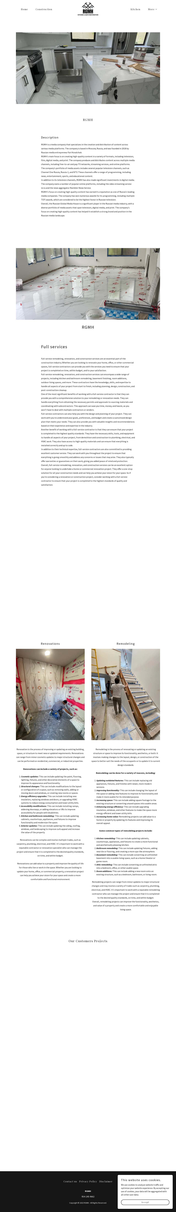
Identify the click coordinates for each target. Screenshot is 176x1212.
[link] (88, 9)
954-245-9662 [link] (88, 1196)
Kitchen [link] (135, 9)
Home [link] (24, 9)
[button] (151, 9)
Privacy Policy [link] (88, 1181)
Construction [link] (44, 9)
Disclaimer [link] (106, 1181)
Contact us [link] (70, 1181)
